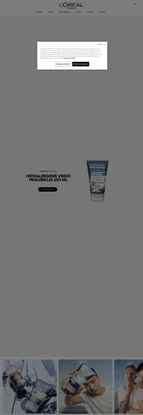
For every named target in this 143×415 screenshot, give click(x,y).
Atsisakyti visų (101, 44)
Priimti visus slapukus (80, 64)
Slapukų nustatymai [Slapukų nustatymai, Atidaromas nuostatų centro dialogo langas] (63, 64)
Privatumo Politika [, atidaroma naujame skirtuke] (69, 58)
